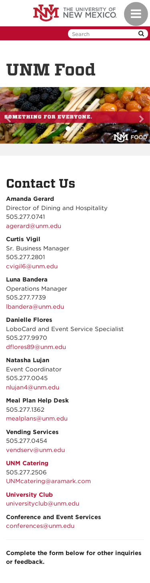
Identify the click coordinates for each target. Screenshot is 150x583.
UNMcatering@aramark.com (48, 481)
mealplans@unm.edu (37, 418)
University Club (29, 494)
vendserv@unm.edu (35, 450)
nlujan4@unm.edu (32, 387)
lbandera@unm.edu (35, 306)
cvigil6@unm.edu (32, 266)
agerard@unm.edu (33, 226)
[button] (11, 115)
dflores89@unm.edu (36, 347)
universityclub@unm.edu (42, 503)
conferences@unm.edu (40, 525)
